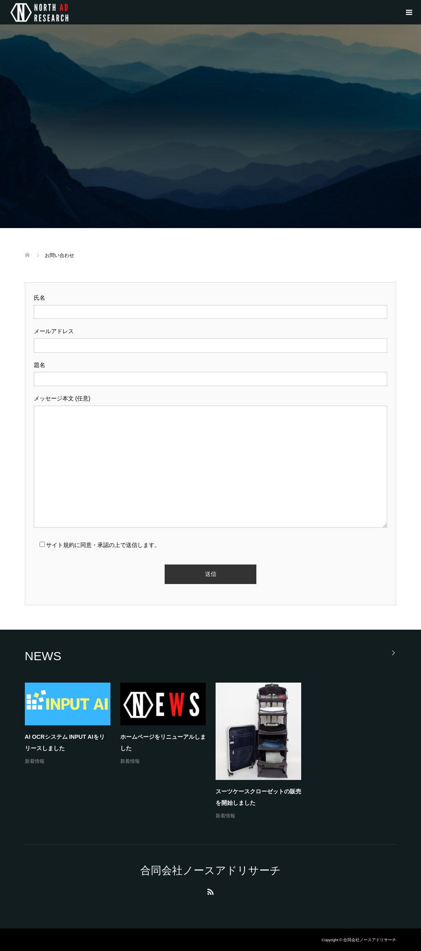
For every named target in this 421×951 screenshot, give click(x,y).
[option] (216, 752)
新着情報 (34, 761)
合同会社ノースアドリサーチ (210, 870)
